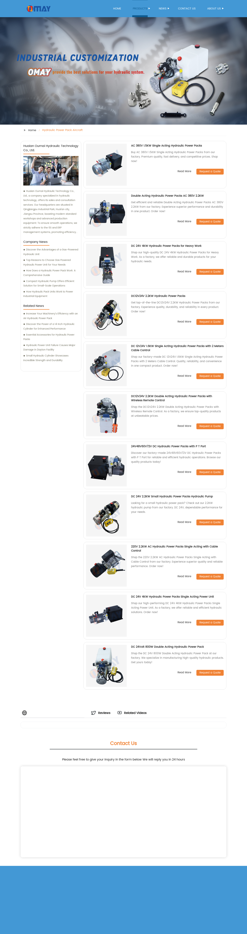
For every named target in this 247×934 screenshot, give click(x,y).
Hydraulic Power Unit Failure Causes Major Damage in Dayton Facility (49, 347)
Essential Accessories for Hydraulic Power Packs (48, 337)
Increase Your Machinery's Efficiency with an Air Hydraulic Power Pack (50, 316)
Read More (184, 172)
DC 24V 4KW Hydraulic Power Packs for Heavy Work (166, 246)
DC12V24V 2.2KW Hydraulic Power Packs (158, 296)
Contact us (187, 8)
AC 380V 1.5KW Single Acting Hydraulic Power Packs (166, 145)
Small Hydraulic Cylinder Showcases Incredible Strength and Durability (45, 358)
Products (140, 8)
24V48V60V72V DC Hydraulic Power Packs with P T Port (168, 446)
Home (117, 8)
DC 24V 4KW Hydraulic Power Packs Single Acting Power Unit (172, 597)
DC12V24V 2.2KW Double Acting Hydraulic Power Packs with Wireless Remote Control (171, 398)
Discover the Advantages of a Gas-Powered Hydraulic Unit (50, 252)
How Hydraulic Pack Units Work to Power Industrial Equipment (48, 294)
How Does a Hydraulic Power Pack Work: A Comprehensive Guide (49, 273)
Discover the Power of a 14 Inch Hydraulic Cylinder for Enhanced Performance (48, 326)
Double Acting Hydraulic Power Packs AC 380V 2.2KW (167, 196)
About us (214, 8)
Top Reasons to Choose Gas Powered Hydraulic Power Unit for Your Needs (47, 262)
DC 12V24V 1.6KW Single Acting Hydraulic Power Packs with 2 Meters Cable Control (177, 348)
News (163, 8)
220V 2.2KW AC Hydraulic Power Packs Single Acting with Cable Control (174, 548)
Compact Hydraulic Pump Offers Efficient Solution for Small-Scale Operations (48, 283)
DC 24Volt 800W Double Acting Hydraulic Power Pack (167, 647)
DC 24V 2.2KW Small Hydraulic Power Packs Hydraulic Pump (172, 496)
